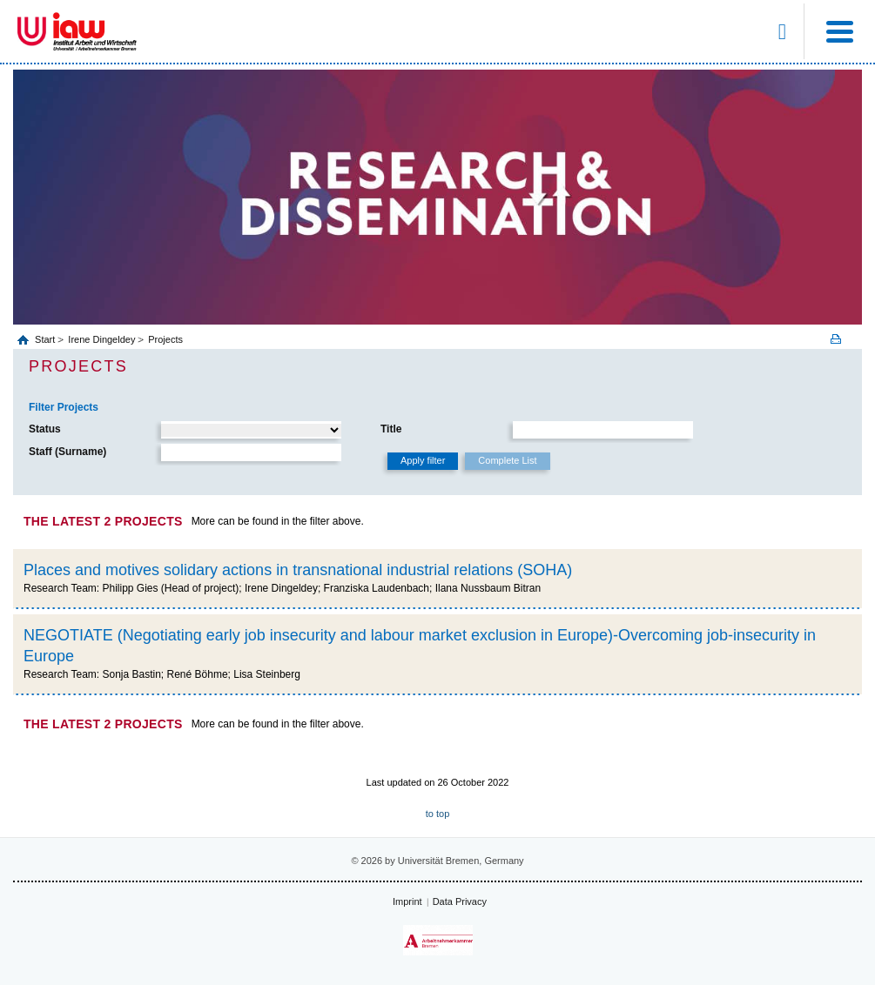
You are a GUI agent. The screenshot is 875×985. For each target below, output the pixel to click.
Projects (165, 339)
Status (45, 429)
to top (438, 813)
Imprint (407, 901)
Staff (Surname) (67, 452)
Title (390, 429)
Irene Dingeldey (101, 339)
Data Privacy (460, 901)
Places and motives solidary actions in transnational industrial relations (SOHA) (298, 570)
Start (46, 339)
